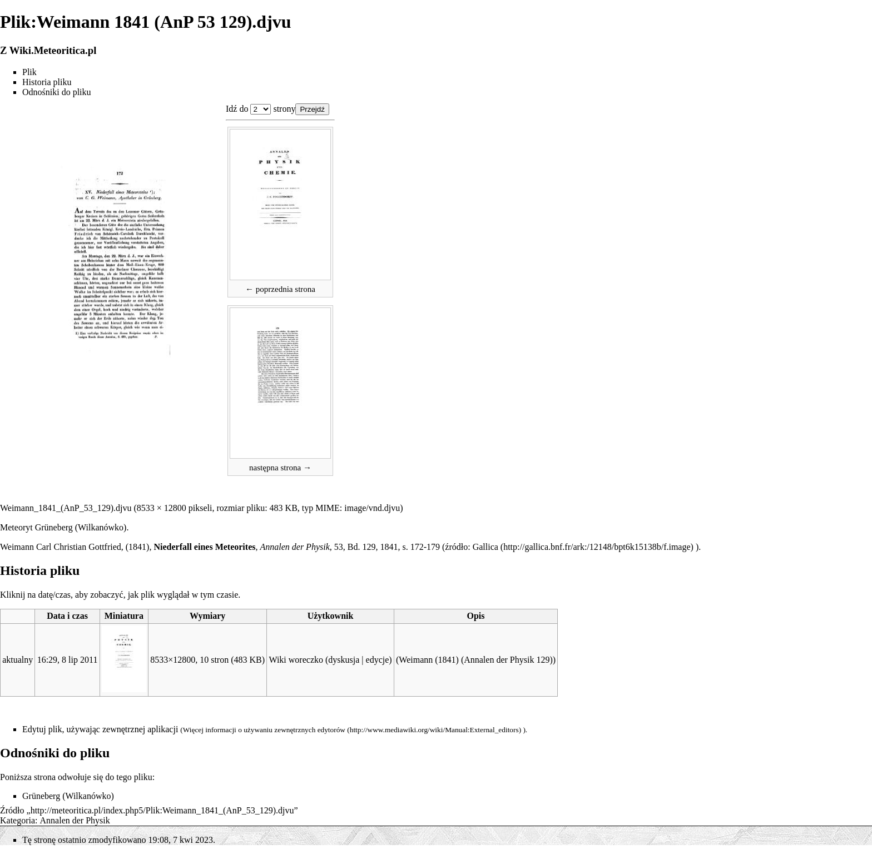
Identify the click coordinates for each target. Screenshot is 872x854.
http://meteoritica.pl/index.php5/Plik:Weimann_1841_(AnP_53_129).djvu (162, 810)
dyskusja (343, 659)
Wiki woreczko (296, 659)
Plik (29, 72)
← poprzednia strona (280, 289)
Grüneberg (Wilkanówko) (81, 527)
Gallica (485, 547)
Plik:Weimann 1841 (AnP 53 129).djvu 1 (260, 109)
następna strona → (280, 467)
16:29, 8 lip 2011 (67, 659)
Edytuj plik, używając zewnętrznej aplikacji (100, 729)
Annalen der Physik (75, 820)
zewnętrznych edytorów (309, 730)
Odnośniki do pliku (56, 92)
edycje (377, 659)
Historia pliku (46, 82)
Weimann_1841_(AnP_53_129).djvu (65, 508)
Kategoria (17, 820)
